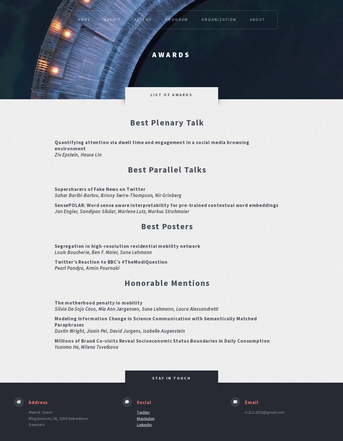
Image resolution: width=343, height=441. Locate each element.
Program (176, 19)
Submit (112, 19)
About (257, 19)
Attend (143, 19)
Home (84, 19)
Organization (219, 19)
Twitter (143, 412)
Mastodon (145, 418)
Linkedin (144, 424)
